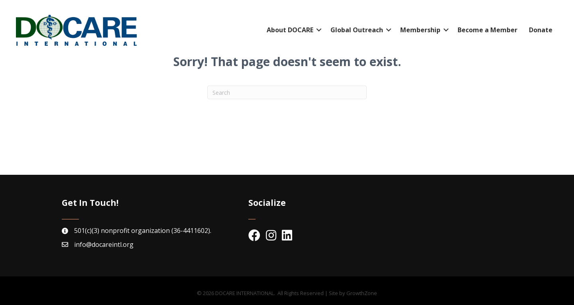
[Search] (287, 92)
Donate (540, 29)
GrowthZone (361, 293)
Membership (420, 29)
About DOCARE (290, 29)
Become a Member (487, 29)
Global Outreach (356, 29)
